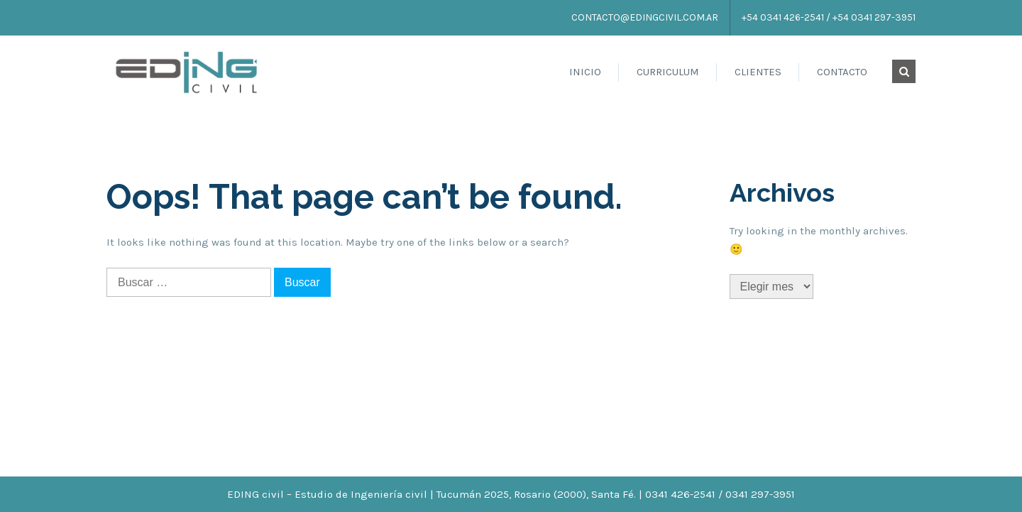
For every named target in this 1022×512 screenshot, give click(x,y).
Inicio (585, 71)
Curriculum (668, 71)
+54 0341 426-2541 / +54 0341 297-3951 (829, 17)
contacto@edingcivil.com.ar (644, 17)
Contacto (842, 71)
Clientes (758, 71)
